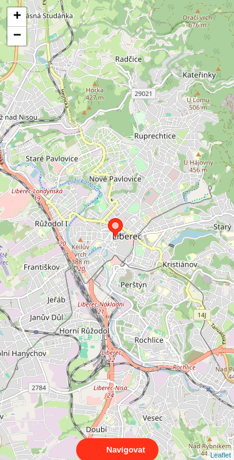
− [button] (17, 36)
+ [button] (17, 16)
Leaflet (220, 444)
